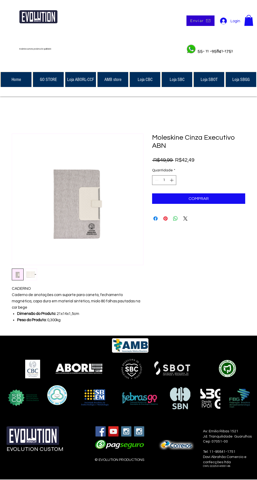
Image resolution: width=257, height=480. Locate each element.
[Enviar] (200, 20)
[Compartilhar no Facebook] (155, 218)
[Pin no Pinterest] (165, 218)
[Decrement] (156, 180)
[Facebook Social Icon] (100, 431)
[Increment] (172, 180)
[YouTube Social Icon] (113, 431)
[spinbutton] (164, 180)
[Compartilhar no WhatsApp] (175, 218)
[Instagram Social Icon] (126, 431)
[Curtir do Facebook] (38, 465)
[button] (248, 20)
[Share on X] (185, 218)
